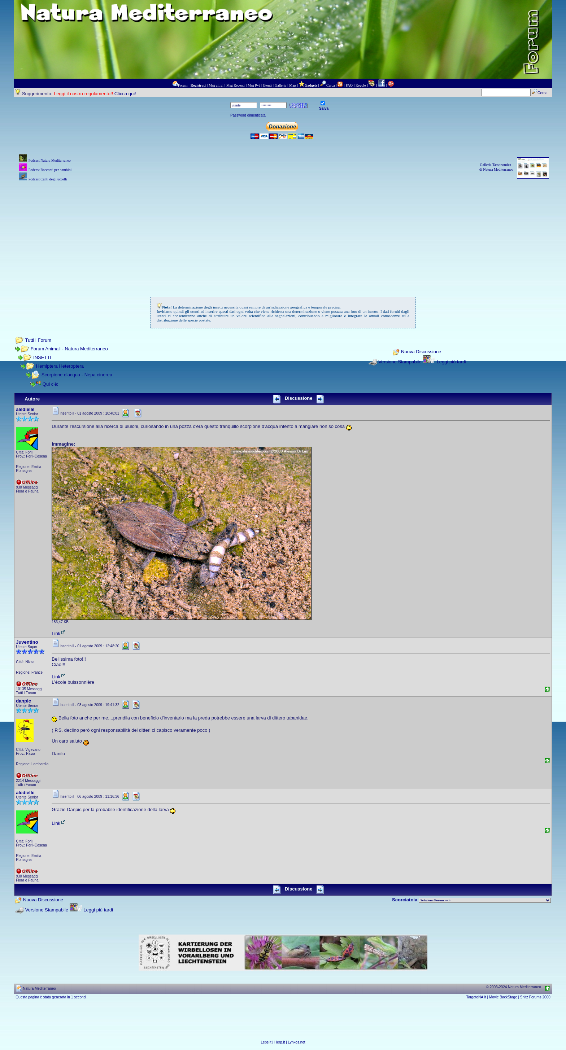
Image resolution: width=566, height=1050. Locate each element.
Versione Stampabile (399, 361)
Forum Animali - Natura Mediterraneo (69, 348)
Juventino (27, 642)
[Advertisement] (283, 233)
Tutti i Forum (38, 340)
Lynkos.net (296, 1042)
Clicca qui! (125, 93)
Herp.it (279, 1042)
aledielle (25, 409)
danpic (23, 701)
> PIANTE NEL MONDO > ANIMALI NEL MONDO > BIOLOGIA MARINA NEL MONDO (485, 900)
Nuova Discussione (421, 352)
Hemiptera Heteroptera (60, 366)
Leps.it (266, 1042)
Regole (361, 85)
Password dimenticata (248, 115)
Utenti (267, 85)
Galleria (280, 85)
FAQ (349, 85)
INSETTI (42, 357)
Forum (183, 85)
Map (292, 85)
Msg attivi (216, 85)
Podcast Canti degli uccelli (48, 179)
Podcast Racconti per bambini (50, 170)
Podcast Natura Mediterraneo (50, 160)
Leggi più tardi (451, 361)
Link (59, 633)
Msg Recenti (235, 85)
